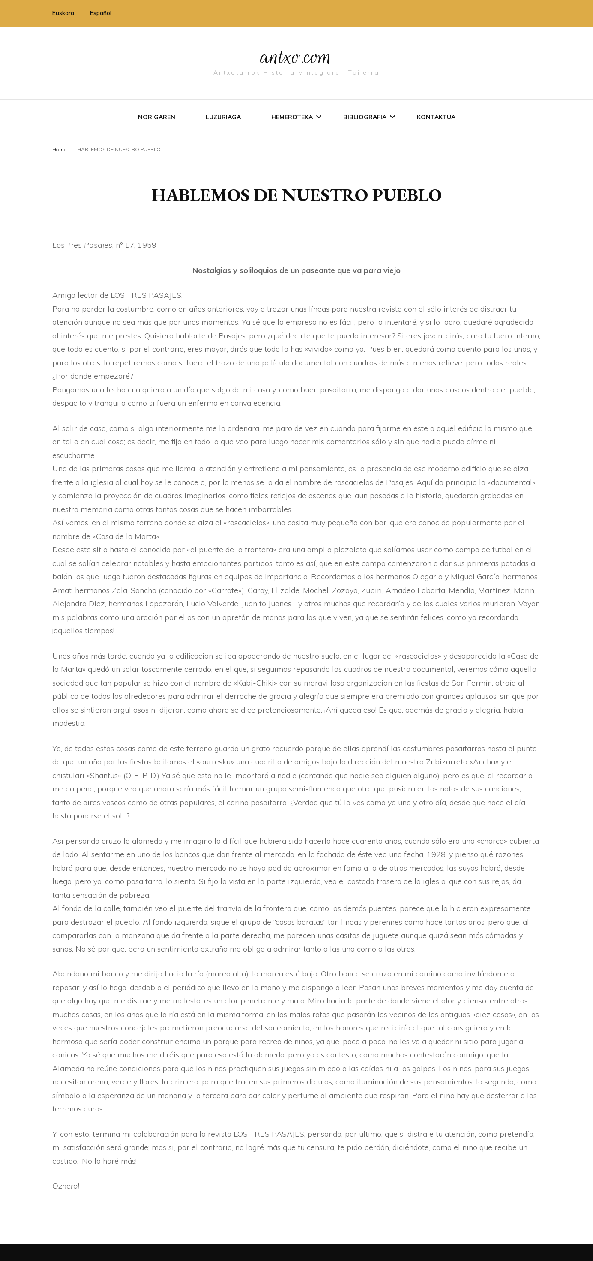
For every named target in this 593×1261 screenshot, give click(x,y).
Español (100, 13)
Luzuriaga (223, 117)
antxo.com (296, 57)
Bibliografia (364, 117)
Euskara (63, 13)
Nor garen (156, 117)
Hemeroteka (292, 117)
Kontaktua (436, 117)
